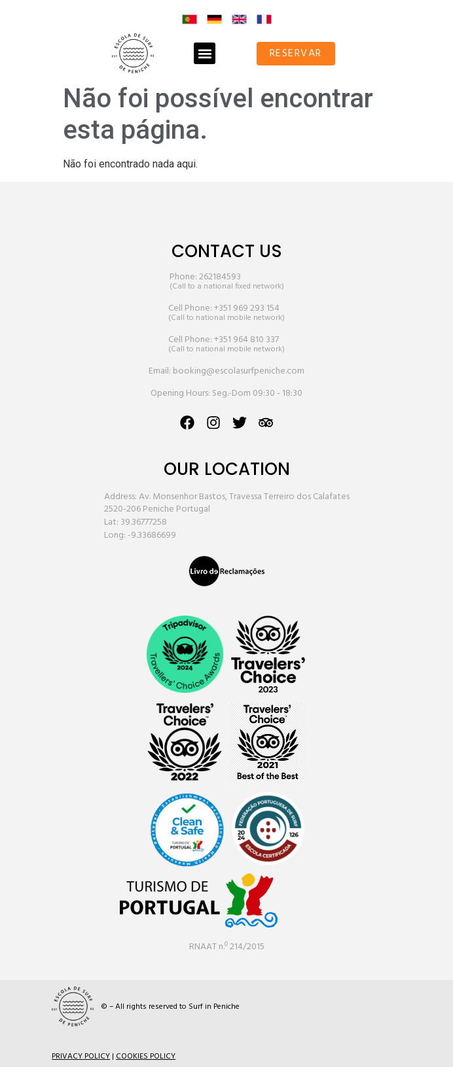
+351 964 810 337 (246, 339)
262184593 (220, 277)
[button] (204, 53)
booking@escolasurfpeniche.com (238, 371)
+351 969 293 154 (247, 308)
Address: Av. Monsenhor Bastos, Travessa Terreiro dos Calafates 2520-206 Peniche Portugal (227, 503)
